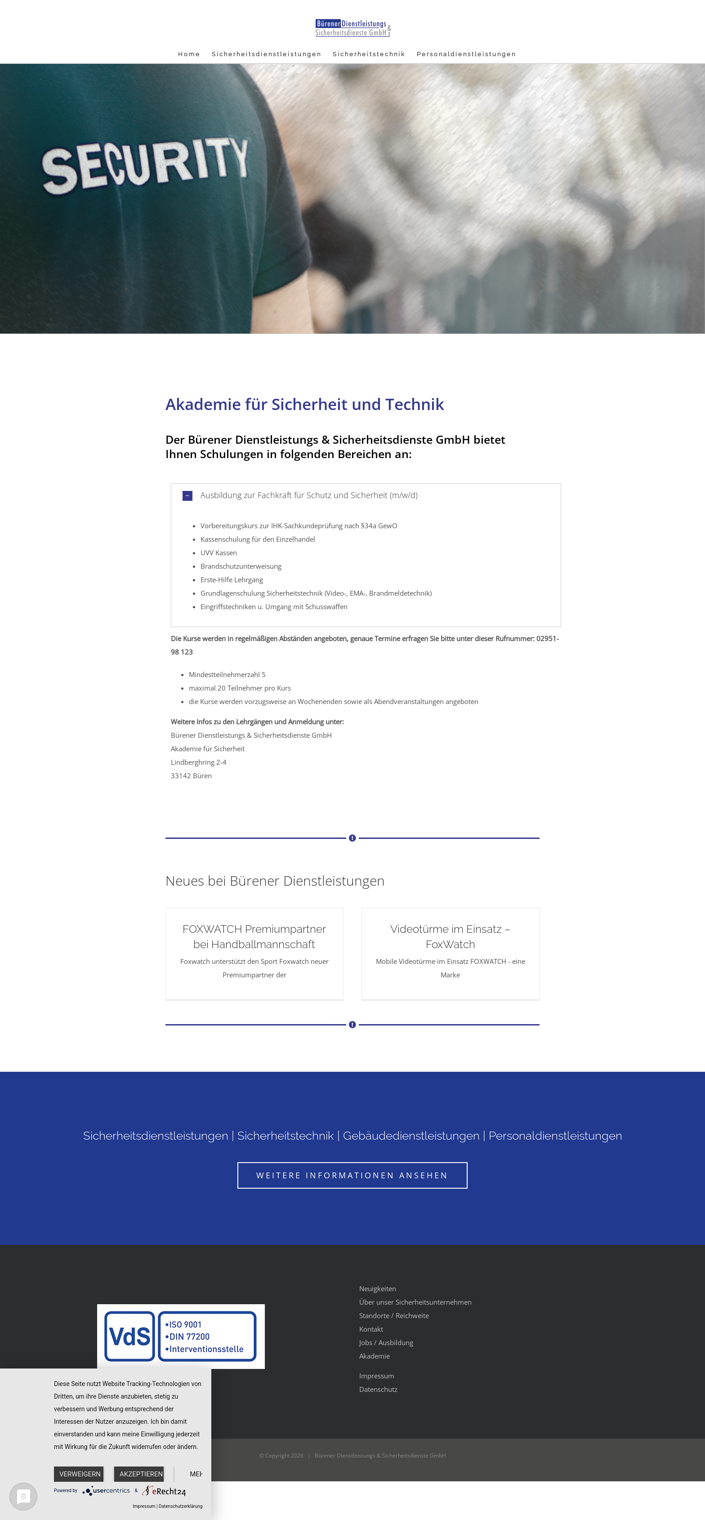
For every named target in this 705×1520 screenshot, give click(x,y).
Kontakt (371, 1328)
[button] (366, 496)
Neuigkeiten (377, 1288)
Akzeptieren (141, 1474)
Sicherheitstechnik (285, 1135)
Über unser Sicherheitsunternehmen (415, 1301)
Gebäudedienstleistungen (411, 1135)
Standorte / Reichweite (394, 1315)
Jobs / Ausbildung (386, 1342)
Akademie (374, 1355)
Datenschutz (378, 1389)
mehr (199, 1474)
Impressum (376, 1375)
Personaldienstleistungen (555, 1135)
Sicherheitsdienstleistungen (155, 1135)
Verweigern (80, 1474)
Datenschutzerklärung (180, 1506)
